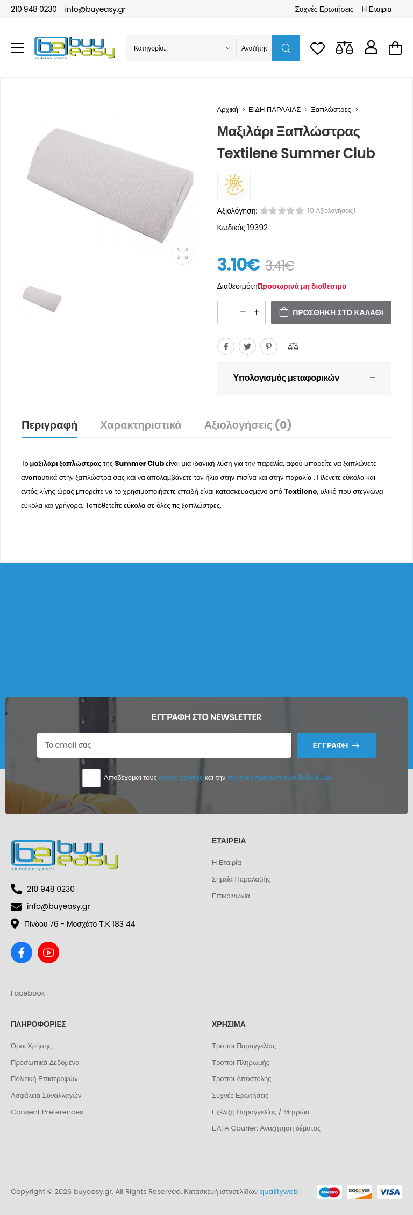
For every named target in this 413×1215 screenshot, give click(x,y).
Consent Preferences (47, 1112)
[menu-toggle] (17, 48)
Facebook (28, 993)
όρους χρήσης (181, 777)
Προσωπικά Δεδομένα (45, 1062)
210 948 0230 (34, 9)
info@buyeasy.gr (95, 9)
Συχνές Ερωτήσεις (324, 9)
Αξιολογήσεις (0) (248, 424)
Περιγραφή (49, 424)
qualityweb (279, 1191)
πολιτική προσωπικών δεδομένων (279, 777)
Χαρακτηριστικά (140, 424)
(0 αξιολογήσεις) (331, 211)
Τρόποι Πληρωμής (240, 1062)
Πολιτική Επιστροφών (44, 1079)
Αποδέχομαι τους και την (207, 778)
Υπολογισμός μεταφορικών (286, 378)
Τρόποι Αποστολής (241, 1079)
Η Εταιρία (376, 9)
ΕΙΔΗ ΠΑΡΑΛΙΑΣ (274, 109)
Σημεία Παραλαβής (241, 879)
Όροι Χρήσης (31, 1046)
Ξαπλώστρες (331, 109)
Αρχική (228, 109)
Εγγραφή (330, 745)
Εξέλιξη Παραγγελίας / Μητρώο (260, 1112)
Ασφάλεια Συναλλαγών (46, 1095)
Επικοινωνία (231, 896)
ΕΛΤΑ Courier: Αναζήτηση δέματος (266, 1128)
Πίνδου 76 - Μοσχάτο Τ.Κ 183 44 (73, 924)
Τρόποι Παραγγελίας (244, 1046)
